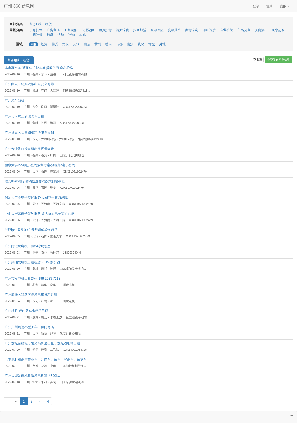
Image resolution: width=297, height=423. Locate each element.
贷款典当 (174, 30)
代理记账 (87, 30)
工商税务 (70, 30)
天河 (76, 44)
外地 (162, 44)
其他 (82, 35)
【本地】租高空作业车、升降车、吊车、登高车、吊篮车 (46, 359)
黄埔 (97, 44)
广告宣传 (53, 30)
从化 (141, 44)
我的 (285, 6)
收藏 (257, 59)
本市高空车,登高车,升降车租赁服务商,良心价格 (39, 68)
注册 (269, 6)
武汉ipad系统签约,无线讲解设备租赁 (31, 230)
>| (47, 401)
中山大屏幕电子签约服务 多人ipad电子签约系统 (39, 213)
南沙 (130, 44)
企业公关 (226, 30)
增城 (151, 44)
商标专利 (191, 30)
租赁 (48, 24)
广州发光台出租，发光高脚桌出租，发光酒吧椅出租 (42, 343)
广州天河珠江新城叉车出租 (24, 116)
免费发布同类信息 (278, 59)
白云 (87, 44)
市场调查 (243, 30)
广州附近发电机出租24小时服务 (28, 246)
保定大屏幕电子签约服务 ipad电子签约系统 (36, 197)
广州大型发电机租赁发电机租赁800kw (32, 375)
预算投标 (105, 30)
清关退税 (122, 30)
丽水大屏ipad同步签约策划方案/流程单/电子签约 (40, 165)
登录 (256, 6)
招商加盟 (139, 30)
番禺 (108, 44)
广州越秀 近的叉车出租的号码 (26, 311)
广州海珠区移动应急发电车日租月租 (31, 294)
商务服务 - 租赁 (18, 60)
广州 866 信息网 (19, 6)
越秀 (55, 44)
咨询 (71, 35)
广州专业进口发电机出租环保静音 (29, 149)
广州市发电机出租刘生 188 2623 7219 (32, 278)
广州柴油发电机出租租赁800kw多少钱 (32, 262)
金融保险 (157, 30)
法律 (60, 35)
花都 (119, 44)
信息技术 (35, 30)
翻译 (50, 35)
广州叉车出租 (14, 100)
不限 (33, 44)
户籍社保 (35, 35)
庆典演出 (261, 30)
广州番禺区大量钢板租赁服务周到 (29, 133)
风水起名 (278, 30)
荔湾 (44, 44)
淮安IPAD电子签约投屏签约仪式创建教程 (35, 181)
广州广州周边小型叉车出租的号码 (29, 327)
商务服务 (35, 24)
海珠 (65, 44)
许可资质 (209, 30)
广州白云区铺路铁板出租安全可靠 (29, 84)
